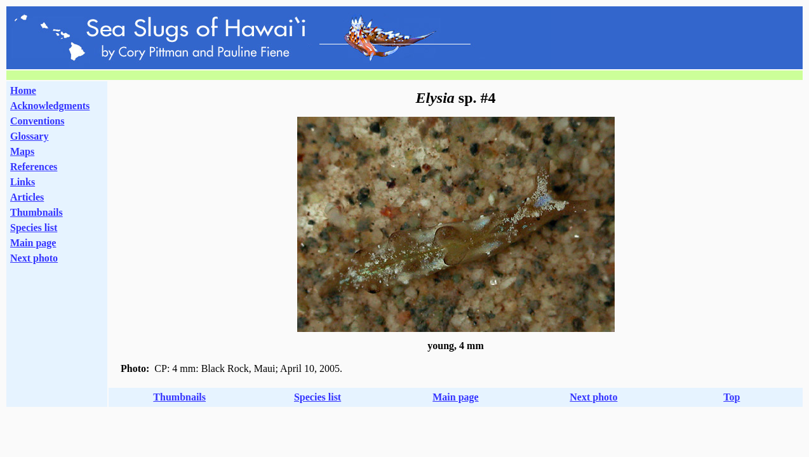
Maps (22, 151)
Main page (33, 242)
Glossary (29, 136)
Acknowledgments (50, 105)
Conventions (37, 121)
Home (23, 90)
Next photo (593, 397)
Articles (27, 197)
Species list (33, 227)
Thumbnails (36, 212)
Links (22, 181)
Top (731, 397)
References (33, 166)
